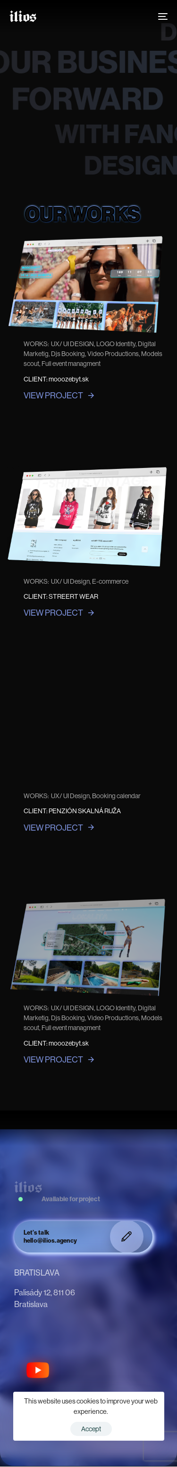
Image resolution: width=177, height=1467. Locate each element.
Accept (91, 1429)
